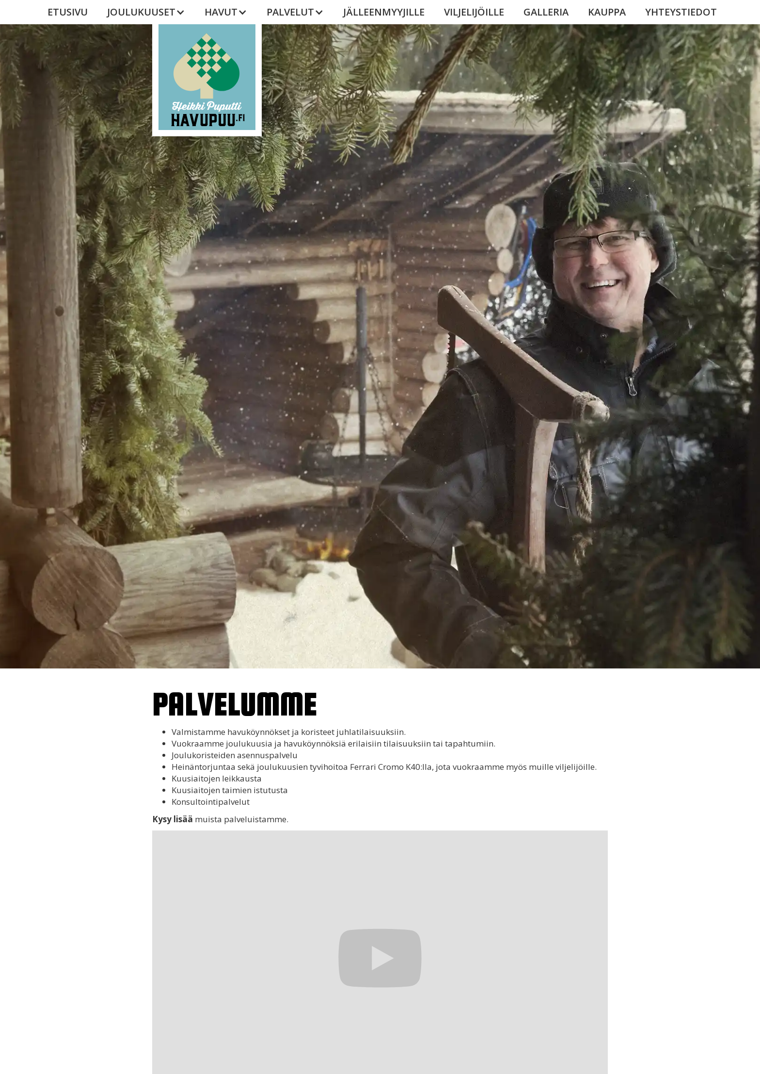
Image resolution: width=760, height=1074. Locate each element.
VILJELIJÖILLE (474, 11)
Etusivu (68, 11)
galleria (546, 11)
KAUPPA (607, 11)
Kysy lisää (172, 819)
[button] (146, 12)
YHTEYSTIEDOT (681, 11)
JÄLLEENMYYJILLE (384, 11)
